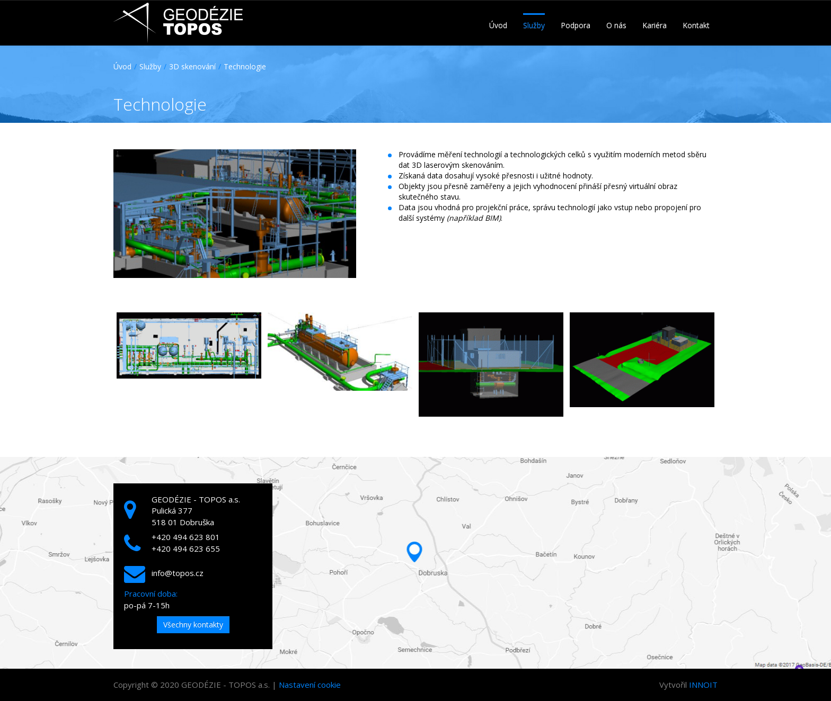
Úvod (122, 66)
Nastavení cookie (310, 684)
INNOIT (703, 684)
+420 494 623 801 (186, 537)
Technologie (245, 66)
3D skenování (192, 66)
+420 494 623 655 (186, 548)
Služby (150, 66)
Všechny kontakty (193, 624)
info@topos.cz (178, 573)
